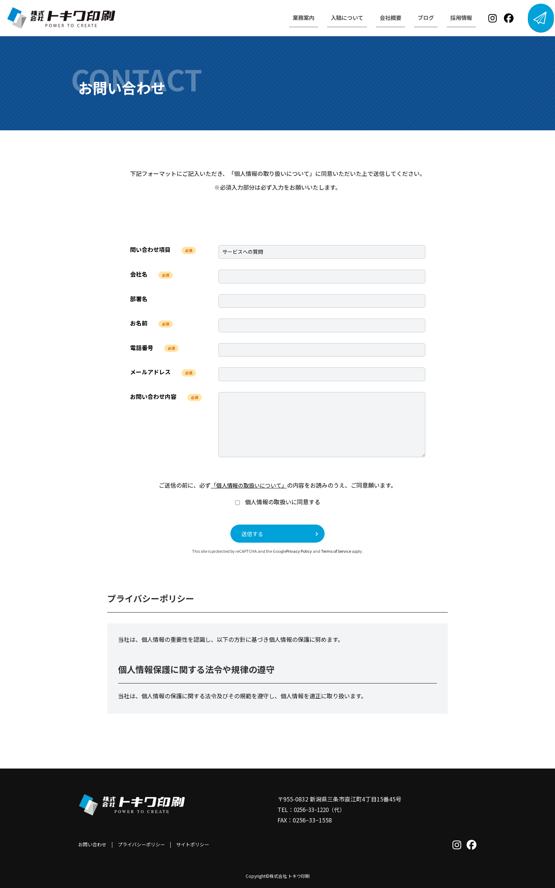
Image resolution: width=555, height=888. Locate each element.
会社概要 (378, 17)
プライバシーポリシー (145, 844)
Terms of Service (336, 551)
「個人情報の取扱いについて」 (248, 485)
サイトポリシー (199, 844)
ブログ (414, 17)
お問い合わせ (93, 844)
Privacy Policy (299, 551)
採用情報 (451, 17)
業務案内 (287, 17)
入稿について (333, 17)
